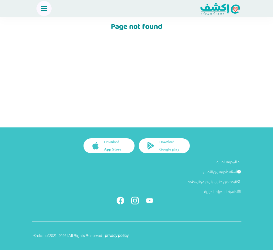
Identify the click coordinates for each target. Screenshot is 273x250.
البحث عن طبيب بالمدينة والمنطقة (214, 182)
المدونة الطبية (229, 162)
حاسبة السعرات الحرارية (222, 192)
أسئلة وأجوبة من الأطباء (222, 172)
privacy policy (116, 235)
